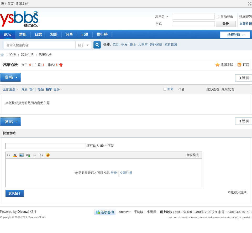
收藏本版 (227, 64)
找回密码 (245, 16)
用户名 (160, 16)
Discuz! (23, 212)
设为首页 (7, 4)
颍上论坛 (2, 55)
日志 (38, 34)
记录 (84, 34)
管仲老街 (156, 44)
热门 (32, 89)
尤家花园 (170, 44)
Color (15, 155)
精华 (49, 89)
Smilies (47, 155)
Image (21, 155)
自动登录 (224, 16)
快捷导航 (234, 35)
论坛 (12, 54)
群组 (23, 34)
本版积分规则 (237, 192)
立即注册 (245, 24)
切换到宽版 (249, 3)
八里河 (143, 44)
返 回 (245, 78)
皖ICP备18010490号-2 (191, 212)
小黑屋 (151, 212)
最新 (25, 89)
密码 (158, 24)
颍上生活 (27, 54)
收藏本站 (22, 4)
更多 (57, 89)
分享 (69, 34)
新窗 (170, 89)
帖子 (81, 45)
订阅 (246, 64)
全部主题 (9, 89)
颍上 (133, 44)
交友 (124, 44)
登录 (114, 173)
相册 (53, 34)
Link (28, 155)
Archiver (124, 212)
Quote (34, 155)
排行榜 (102, 34)
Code (41, 155)
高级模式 (192, 155)
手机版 (138, 212)
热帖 (41, 89)
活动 (116, 44)
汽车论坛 (45, 54)
